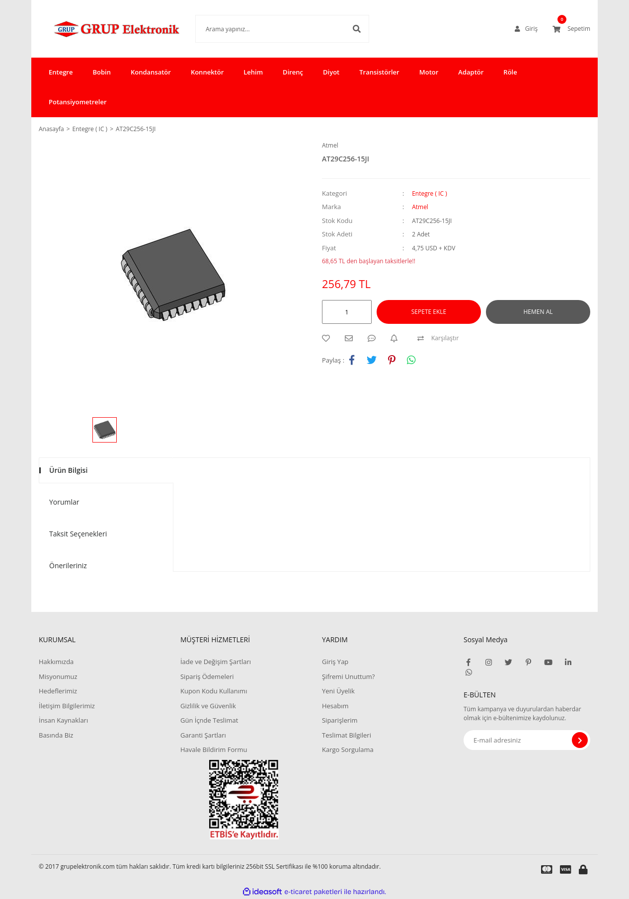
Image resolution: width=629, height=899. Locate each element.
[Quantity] (347, 312)
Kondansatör (151, 72)
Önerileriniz (68, 565)
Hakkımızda (56, 661)
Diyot (331, 72)
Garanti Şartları (203, 735)
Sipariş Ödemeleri (207, 676)
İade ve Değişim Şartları (215, 661)
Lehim (253, 72)
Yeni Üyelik (338, 690)
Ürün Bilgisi (68, 470)
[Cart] (571, 29)
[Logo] (102, 29)
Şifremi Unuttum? (348, 676)
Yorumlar (64, 502)
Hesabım (335, 705)
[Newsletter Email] (527, 740)
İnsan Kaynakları (63, 720)
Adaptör (470, 72)
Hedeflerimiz (58, 690)
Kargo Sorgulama (348, 749)
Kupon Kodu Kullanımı (213, 690)
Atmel (330, 145)
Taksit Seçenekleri (78, 533)
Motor (429, 72)
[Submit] (580, 740)
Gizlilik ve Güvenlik (208, 705)
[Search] (267, 29)
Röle (510, 72)
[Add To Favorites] (328, 338)
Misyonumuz (58, 676)
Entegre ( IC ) (429, 193)
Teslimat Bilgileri (346, 735)
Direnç (293, 72)
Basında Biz (56, 735)
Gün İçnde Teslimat (209, 720)
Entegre (61, 72)
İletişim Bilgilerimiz (67, 705)
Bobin (101, 72)
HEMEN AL (538, 311)
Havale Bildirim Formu (213, 749)
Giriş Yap (335, 661)
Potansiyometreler (78, 101)
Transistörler (379, 72)
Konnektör (207, 72)
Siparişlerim (340, 720)
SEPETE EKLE (428, 311)
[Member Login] (526, 29)
